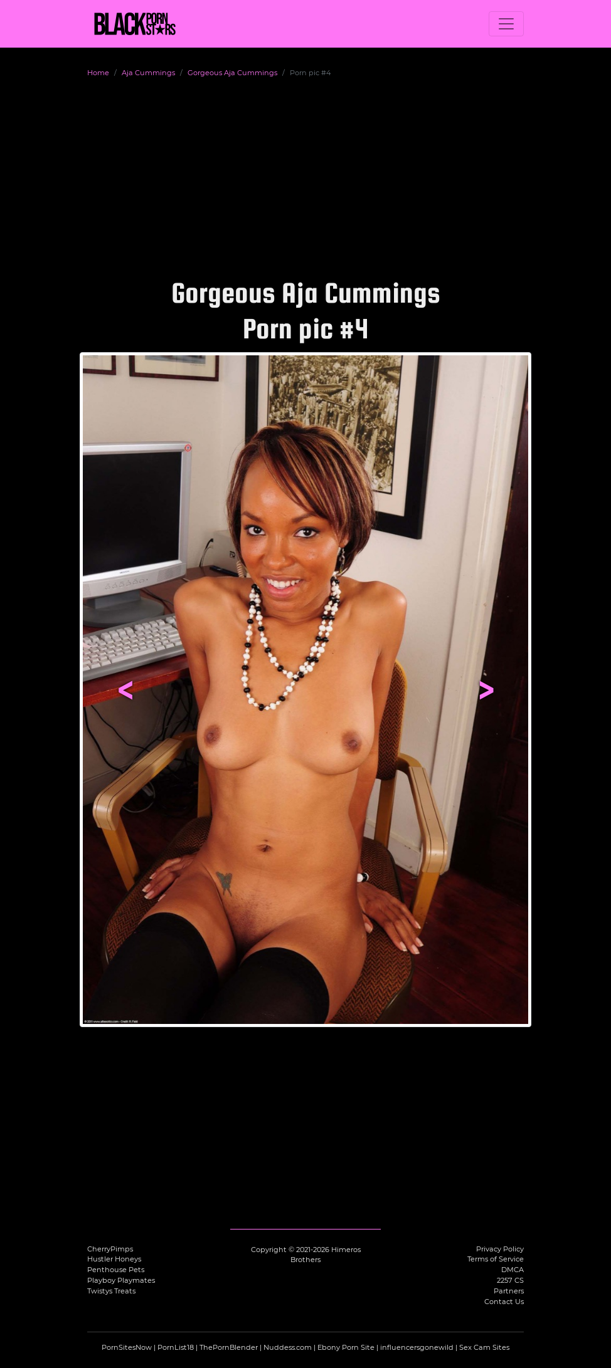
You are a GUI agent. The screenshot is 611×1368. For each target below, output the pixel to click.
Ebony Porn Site (346, 1347)
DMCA (512, 1269)
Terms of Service (495, 1259)
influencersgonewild (417, 1347)
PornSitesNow (127, 1347)
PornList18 (175, 1347)
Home (98, 72)
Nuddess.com (287, 1347)
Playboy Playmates (121, 1280)
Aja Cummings (148, 72)
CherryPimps (110, 1249)
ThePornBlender (228, 1347)
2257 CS (510, 1280)
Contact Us (504, 1301)
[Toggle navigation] (506, 23)
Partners (509, 1291)
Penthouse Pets (115, 1269)
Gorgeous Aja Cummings (232, 72)
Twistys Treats (111, 1291)
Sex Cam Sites (484, 1347)
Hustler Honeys (114, 1259)
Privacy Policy (500, 1249)
